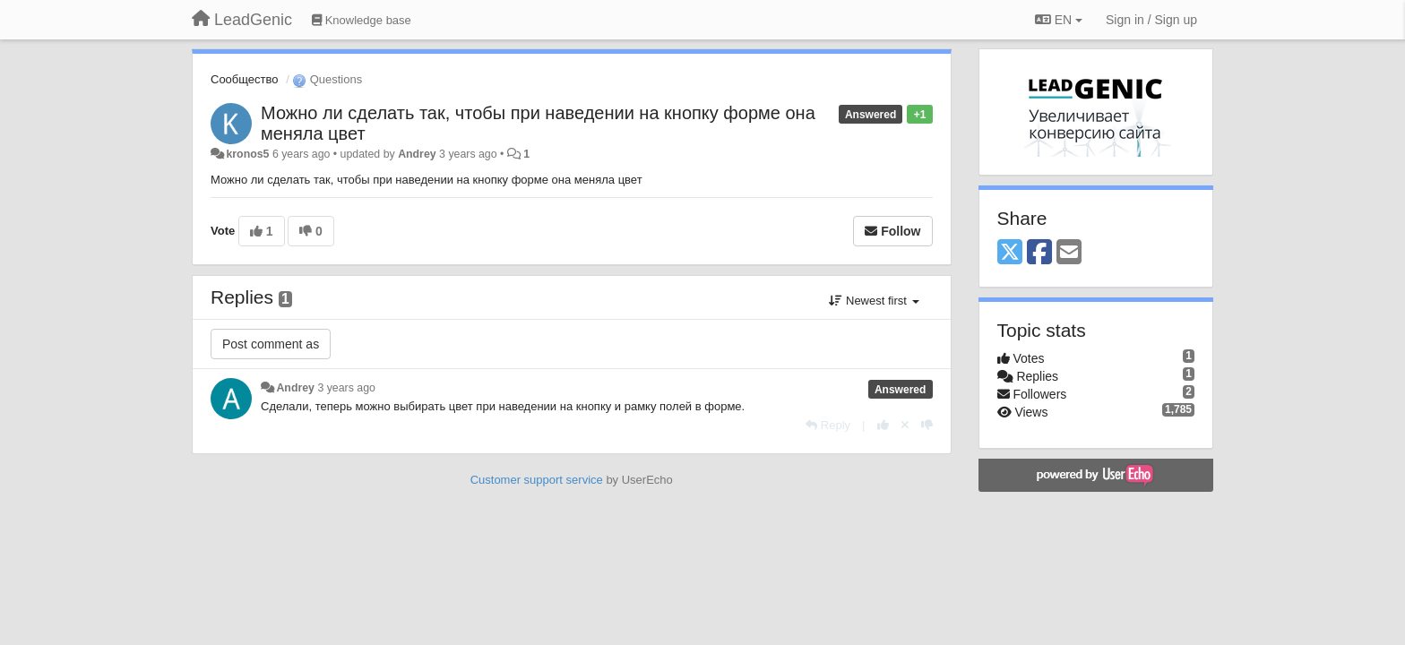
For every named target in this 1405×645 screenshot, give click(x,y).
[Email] (1069, 253)
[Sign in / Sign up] (1151, 19)
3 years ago (346, 388)
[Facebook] (1039, 253)
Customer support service (536, 479)
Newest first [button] (873, 300)
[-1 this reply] (927, 425)
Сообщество (245, 79)
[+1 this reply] (883, 425)
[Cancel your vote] (905, 425)
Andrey (417, 154)
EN (1058, 20)
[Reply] (828, 425)
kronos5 (247, 154)
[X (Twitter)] (1009, 253)
